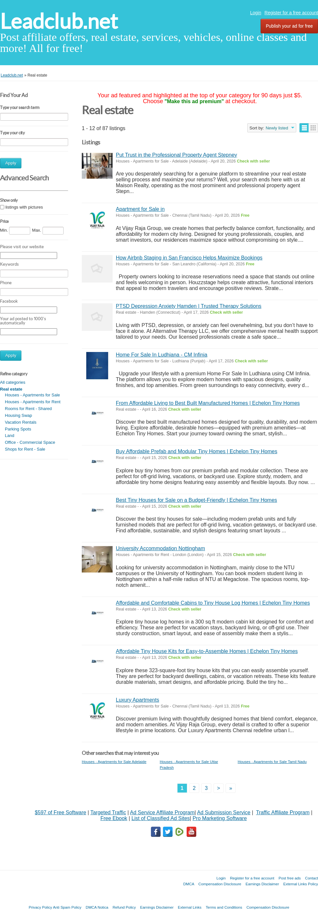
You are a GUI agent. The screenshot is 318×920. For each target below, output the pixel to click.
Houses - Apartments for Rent (32, 401)
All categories (12, 382)
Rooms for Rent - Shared (28, 408)
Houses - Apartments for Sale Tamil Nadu (272, 761)
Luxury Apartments (137, 700)
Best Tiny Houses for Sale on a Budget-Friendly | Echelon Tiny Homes (196, 500)
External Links (190, 907)
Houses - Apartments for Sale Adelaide (114, 761)
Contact (311, 878)
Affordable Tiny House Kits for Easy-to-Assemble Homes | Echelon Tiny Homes (207, 651)
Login (255, 12)
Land (9, 435)
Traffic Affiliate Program (283, 812)
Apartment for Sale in (140, 209)
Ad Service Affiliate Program (162, 812)
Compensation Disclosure (219, 884)
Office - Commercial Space (30, 442)
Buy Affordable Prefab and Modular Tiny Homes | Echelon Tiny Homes (196, 451)
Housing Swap (18, 415)
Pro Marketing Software (219, 818)
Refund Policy (124, 907)
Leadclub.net (59, 21)
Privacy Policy (40, 907)
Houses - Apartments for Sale (32, 395)
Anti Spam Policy (67, 907)
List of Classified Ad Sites (160, 818)
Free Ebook (113, 818)
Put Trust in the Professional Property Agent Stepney (176, 155)
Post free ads (289, 878)
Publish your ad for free (289, 26)
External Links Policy (300, 884)
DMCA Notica (97, 907)
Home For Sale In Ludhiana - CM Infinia (161, 354)
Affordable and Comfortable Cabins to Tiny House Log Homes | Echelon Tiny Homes (213, 603)
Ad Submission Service (224, 812)
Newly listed (277, 128)
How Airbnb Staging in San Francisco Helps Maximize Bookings (189, 257)
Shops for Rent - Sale (25, 449)
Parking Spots (18, 429)
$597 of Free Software (60, 812)
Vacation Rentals (20, 422)
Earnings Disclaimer (262, 884)
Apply (10, 163)
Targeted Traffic (108, 812)
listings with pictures (24, 207)
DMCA (188, 884)
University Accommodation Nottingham (160, 548)
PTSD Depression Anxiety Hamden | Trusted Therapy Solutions (189, 306)
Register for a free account (291, 12)
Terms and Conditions (224, 907)
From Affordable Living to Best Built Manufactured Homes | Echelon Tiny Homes (208, 403)
